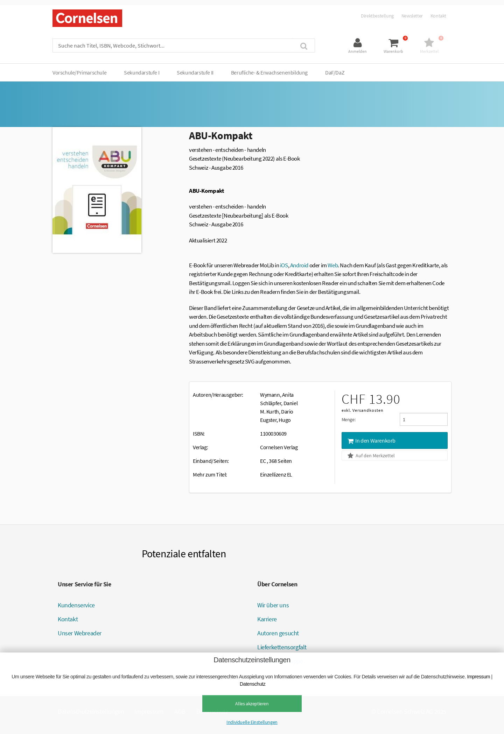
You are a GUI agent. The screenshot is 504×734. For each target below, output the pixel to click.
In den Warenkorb (371, 440)
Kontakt (438, 16)
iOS (284, 265)
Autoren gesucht (278, 633)
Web (333, 265)
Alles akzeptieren (251, 703)
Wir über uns (273, 605)
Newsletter (412, 16)
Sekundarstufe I (141, 72)
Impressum (478, 676)
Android (299, 265)
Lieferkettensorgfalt (282, 647)
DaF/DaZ (334, 72)
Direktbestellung (377, 16)
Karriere (267, 619)
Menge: (349, 419)
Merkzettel (429, 51)
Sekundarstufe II (195, 72)
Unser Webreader (80, 633)
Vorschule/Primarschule (79, 72)
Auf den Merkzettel (370, 455)
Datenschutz (252, 684)
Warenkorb (393, 51)
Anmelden (357, 51)
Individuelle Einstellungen (252, 722)
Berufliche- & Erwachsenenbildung (269, 72)
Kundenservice (76, 605)
